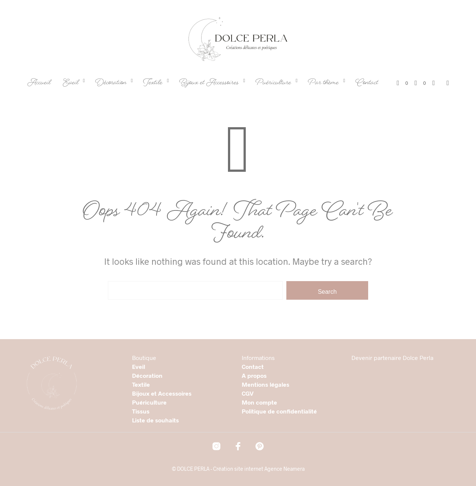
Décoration (110, 83)
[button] (402, 83)
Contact (367, 83)
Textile (153, 83)
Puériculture (273, 83)
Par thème (323, 83)
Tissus (140, 411)
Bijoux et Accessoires (209, 83)
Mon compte (259, 402)
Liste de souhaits (155, 420)
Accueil (39, 83)
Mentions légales (265, 384)
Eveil (70, 83)
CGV (248, 393)
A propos (254, 375)
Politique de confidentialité (279, 411)
